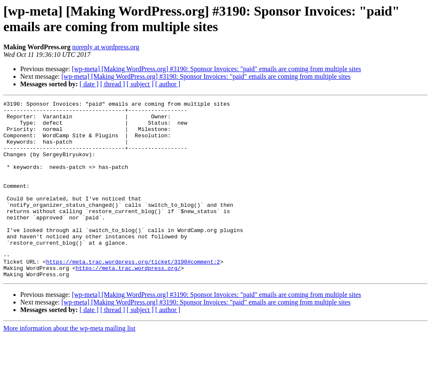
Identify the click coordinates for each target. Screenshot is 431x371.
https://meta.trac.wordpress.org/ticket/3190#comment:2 (133, 294)
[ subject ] (140, 84)
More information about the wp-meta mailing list (69, 363)
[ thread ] (112, 84)
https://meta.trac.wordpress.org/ (128, 302)
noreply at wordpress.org (105, 47)
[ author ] (168, 84)
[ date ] (89, 84)
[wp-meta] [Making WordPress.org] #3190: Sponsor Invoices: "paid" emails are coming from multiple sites (216, 68)
